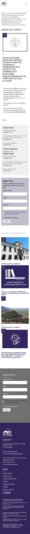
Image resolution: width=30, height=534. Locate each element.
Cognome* (6, 205)
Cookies (12, 416)
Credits (20, 416)
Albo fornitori (19, 110)
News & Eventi (7, 473)
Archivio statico (8, 489)
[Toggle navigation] (26, 3)
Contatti (6, 481)
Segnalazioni (7, 476)
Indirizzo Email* (7, 190)
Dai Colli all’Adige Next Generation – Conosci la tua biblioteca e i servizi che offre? (15, 136)
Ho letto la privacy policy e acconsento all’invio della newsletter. (15, 213)
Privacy (5, 416)
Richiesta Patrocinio (10, 479)
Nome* (5, 198)
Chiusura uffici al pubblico (10, 130)
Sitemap (5, 487)
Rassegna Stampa (8, 484)
